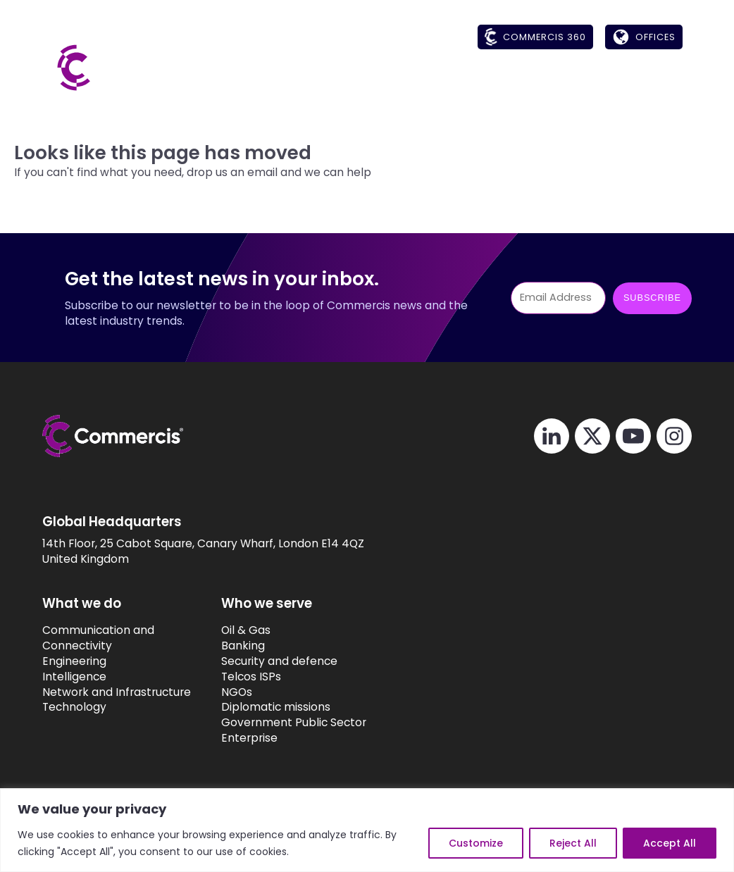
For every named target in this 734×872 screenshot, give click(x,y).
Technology (74, 706)
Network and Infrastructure (116, 692)
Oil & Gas (261, 630)
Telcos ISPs (267, 676)
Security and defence (295, 661)
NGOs (252, 692)
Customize (476, 843)
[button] (375, 81)
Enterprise (265, 737)
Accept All (669, 843)
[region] (367, 830)
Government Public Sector (309, 722)
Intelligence (74, 676)
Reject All (573, 843)
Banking (258, 645)
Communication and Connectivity (98, 638)
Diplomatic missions (291, 706)
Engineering (74, 661)
